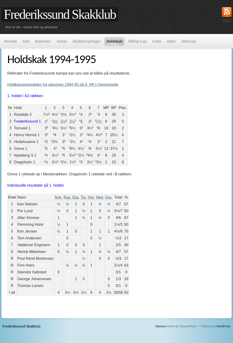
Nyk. (58, 197)
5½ (63, 121)
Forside (10, 41)
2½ (71, 121)
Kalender (43, 41)
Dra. (75, 197)
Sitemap (189, 41)
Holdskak (114, 41)
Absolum (160, 326)
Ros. (67, 197)
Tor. (84, 197)
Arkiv (171, 41)
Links (156, 41)
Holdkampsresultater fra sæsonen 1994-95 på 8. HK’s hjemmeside (62, 85)
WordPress (223, 326)
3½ (55, 121)
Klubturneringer (87, 41)
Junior (61, 41)
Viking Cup (137, 41)
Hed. (100, 197)
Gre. (109, 197)
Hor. (91, 197)
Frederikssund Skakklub (60, 14)
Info (26, 41)
